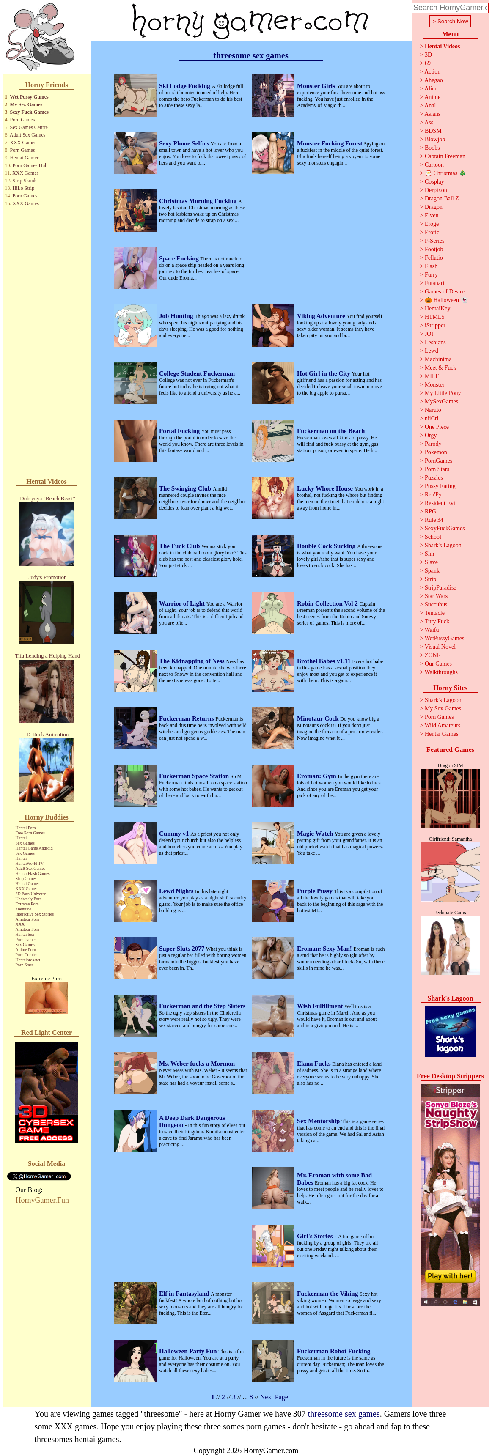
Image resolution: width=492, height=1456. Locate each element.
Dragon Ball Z (442, 198)
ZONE (432, 655)
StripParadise (440, 587)
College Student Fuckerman (197, 373)
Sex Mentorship (319, 1121)
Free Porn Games (30, 833)
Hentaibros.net (28, 959)
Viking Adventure (322, 316)
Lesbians (435, 342)
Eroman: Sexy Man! (325, 948)
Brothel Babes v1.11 (324, 661)
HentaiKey (438, 308)
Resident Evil (441, 503)
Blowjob (435, 139)
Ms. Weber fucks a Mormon (197, 1063)
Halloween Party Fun (188, 1351)
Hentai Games (28, 883)
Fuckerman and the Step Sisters (202, 1006)
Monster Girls (317, 85)
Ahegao (433, 80)
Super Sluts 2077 (182, 948)
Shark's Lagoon (443, 545)
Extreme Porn (27, 904)
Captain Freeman (445, 156)
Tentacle (435, 613)
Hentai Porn (26, 827)
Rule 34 (434, 520)
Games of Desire (445, 291)
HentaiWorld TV (30, 863)
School (433, 537)
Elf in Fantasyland (185, 1293)
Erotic (432, 232)
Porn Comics (27, 954)
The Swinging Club (186, 488)
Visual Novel (440, 647)
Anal (430, 105)
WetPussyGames (445, 638)
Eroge (432, 224)
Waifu (432, 630)
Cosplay (434, 181)
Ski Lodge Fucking (185, 85)
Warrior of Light (182, 603)
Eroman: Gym (317, 776)
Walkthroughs (441, 672)
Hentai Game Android (34, 848)
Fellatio (434, 258)
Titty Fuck (437, 621)
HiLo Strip (24, 188)
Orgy (431, 435)
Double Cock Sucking (327, 546)
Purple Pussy (315, 891)
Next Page (274, 1397)
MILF (432, 376)
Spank (432, 571)
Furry (431, 274)
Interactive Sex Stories (35, 914)
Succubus (436, 604)
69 (428, 63)
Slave (431, 562)
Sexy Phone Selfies (185, 143)
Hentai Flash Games (33, 873)
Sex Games (25, 843)
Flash (431, 266)
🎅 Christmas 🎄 (445, 173)
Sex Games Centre (29, 127)
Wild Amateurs (443, 725)
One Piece (437, 427)
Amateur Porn (27, 919)
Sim (429, 554)
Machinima (438, 359)
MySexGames (441, 401)
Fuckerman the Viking (328, 1293)
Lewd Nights (177, 891)
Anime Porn (26, 949)
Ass (428, 122)
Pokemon (436, 452)
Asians (432, 114)
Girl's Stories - (317, 1236)
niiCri (432, 418)
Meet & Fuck (440, 368)
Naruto (433, 410)
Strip (430, 579)
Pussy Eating (440, 486)
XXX (20, 924)
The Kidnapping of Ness (192, 661)
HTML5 (435, 317)
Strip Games (26, 878)
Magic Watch (316, 833)
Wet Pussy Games (29, 97)
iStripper (435, 325)
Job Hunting (177, 316)
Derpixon (436, 190)
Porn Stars (24, 964)
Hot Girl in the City (324, 373)
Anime (432, 97)
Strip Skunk (25, 181)
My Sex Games (26, 104)
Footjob (434, 249)
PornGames (438, 461)
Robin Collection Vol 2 (328, 603)
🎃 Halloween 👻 (446, 300)
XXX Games (23, 142)
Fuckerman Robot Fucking (334, 1351)
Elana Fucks (314, 1063)
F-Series (435, 241)
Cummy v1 (174, 833)
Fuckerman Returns (187, 718)
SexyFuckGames (445, 528)
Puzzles (434, 477)
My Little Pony (443, 393)
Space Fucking (180, 258)
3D (428, 55)
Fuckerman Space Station (195, 776)
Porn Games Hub (30, 165)
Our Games (438, 664)
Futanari (435, 283)
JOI (429, 334)
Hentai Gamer (24, 158)
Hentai (21, 838)
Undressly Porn (29, 899)
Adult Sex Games (28, 135)
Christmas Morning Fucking (198, 200)
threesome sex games (344, 1413)
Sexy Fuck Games (29, 112)
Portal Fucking (180, 431)
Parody (433, 444)
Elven (432, 215)
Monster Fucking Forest (330, 143)
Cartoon (434, 165)
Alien (430, 88)
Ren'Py (433, 494)
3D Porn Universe (31, 893)
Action (432, 72)
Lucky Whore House (326, 488)
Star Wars (436, 596)
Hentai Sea (25, 934)
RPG (430, 511)
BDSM (433, 131)
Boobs (432, 148)
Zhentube (24, 909)
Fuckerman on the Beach (331, 431)
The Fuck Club (180, 546)
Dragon (434, 207)
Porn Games (22, 120)
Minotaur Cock (318, 718)
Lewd (431, 351)
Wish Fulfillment (320, 1006)
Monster (435, 384)
